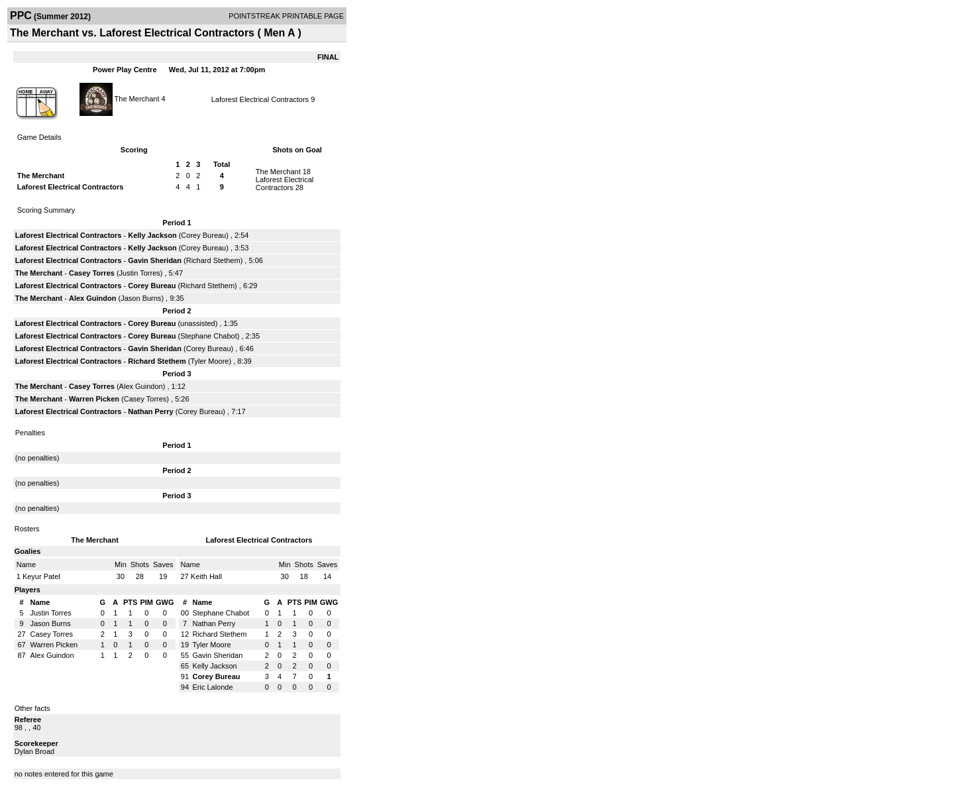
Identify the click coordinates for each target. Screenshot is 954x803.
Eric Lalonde (212, 687)
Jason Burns (141, 298)
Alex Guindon (93, 298)
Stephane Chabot (208, 336)
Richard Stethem (213, 260)
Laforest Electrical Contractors (260, 99)
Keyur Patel (41, 576)
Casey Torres (92, 273)
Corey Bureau (203, 235)
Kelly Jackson (152, 235)
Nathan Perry (150, 411)
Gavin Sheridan (155, 260)
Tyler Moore (209, 361)
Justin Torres (139, 273)
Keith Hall (206, 576)
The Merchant (137, 98)
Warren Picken (94, 399)
